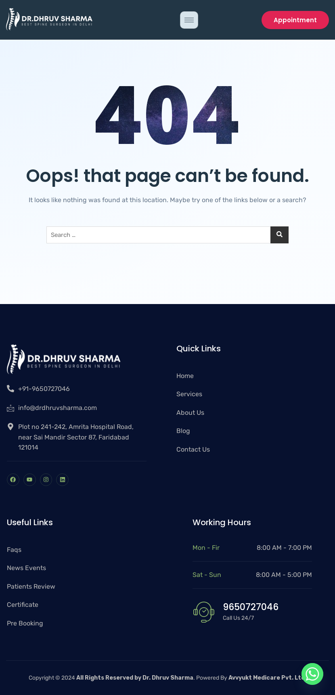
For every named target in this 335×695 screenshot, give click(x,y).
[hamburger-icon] (189, 20)
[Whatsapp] (312, 674)
